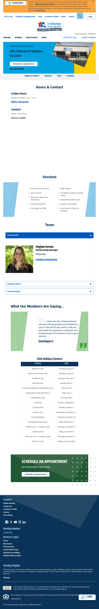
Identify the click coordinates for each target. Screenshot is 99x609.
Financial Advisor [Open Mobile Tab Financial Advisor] (14, 291)
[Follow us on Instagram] (19, 523)
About (45, 38)
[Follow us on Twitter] (11, 523)
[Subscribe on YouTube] (15, 523)
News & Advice (33, 38)
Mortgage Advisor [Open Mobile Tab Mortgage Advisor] (14, 284)
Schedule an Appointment (25, 17)
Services (48, 76)
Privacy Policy (8, 547)
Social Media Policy (10, 550)
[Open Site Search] (80, 16)
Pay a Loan (8, 17)
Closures (70, 76)
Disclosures (7, 544)
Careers (6, 512)
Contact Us (7, 506)
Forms (5, 541)
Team (59, 76)
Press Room (8, 515)
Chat (90, 596)
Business (19, 38)
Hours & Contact (32, 76)
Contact (72, 17)
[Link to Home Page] (49, 27)
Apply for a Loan (69, 38)
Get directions (17, 69)
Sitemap (6, 578)
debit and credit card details (45, 4)
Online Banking (9, 503)
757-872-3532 (41, 254)
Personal (8, 38)
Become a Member (89, 38)
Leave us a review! (18, 118)
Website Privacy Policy (12, 556)
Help (40, 17)
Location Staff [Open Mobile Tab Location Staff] (12, 235)
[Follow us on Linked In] (24, 523)
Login (90, 17)
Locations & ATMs (52, 17)
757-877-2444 (40, 10)
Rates (63, 17)
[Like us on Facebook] (6, 523)
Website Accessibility (11, 553)
